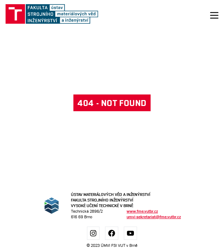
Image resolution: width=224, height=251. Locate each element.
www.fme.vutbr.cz (142, 211)
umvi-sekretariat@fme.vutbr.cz (154, 216)
